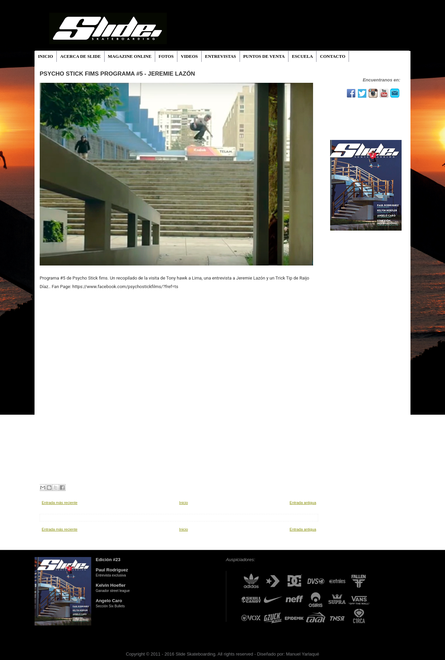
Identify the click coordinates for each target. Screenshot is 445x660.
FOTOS (166, 56)
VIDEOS (189, 56)
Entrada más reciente (60, 503)
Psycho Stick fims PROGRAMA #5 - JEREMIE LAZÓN (117, 73)
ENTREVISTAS (220, 56)
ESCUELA (302, 56)
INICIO (45, 56)
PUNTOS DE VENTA (264, 56)
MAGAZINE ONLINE (130, 56)
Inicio (183, 503)
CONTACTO (332, 56)
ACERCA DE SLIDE (80, 56)
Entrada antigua (302, 503)
